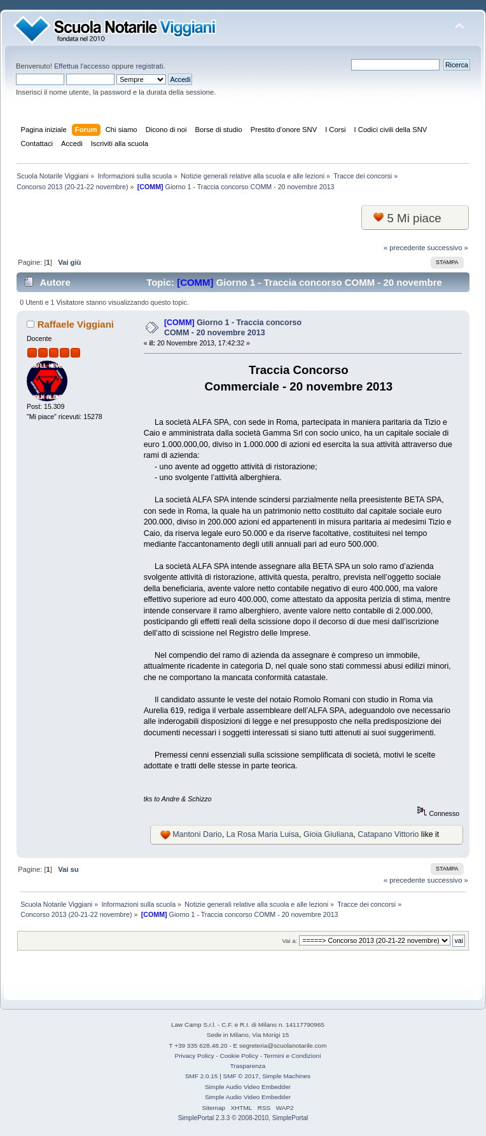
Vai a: (289, 940)
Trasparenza (248, 1065)
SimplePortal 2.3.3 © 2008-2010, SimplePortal (243, 1117)
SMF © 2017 (241, 1076)
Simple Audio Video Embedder (248, 1086)
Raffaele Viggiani (76, 324)
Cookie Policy (239, 1055)
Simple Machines (286, 1076)
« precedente (405, 247)
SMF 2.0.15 (201, 1076)
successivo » (447, 247)
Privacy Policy (194, 1055)
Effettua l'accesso (81, 66)
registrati (149, 66)
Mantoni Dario (197, 834)
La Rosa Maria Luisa (262, 834)
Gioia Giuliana (328, 834)
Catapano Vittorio (388, 834)
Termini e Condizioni (292, 1055)
